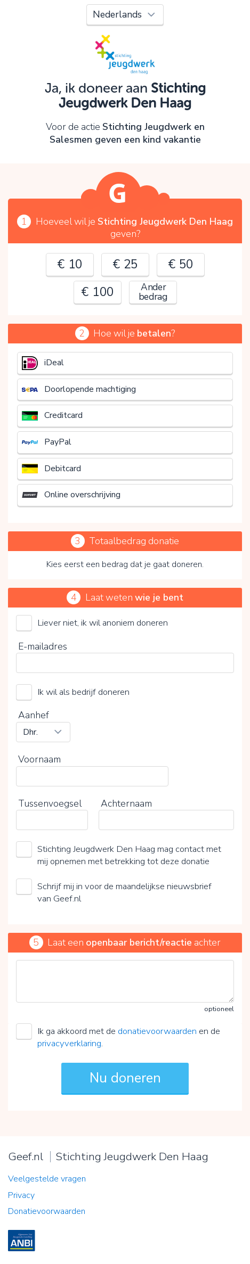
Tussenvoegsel (50, 803)
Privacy (21, 1195)
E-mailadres (42, 646)
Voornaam (39, 759)
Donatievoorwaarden (46, 1211)
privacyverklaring (69, 1043)
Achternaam (126, 803)
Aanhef (33, 715)
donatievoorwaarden (157, 1031)
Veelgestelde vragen (47, 1179)
